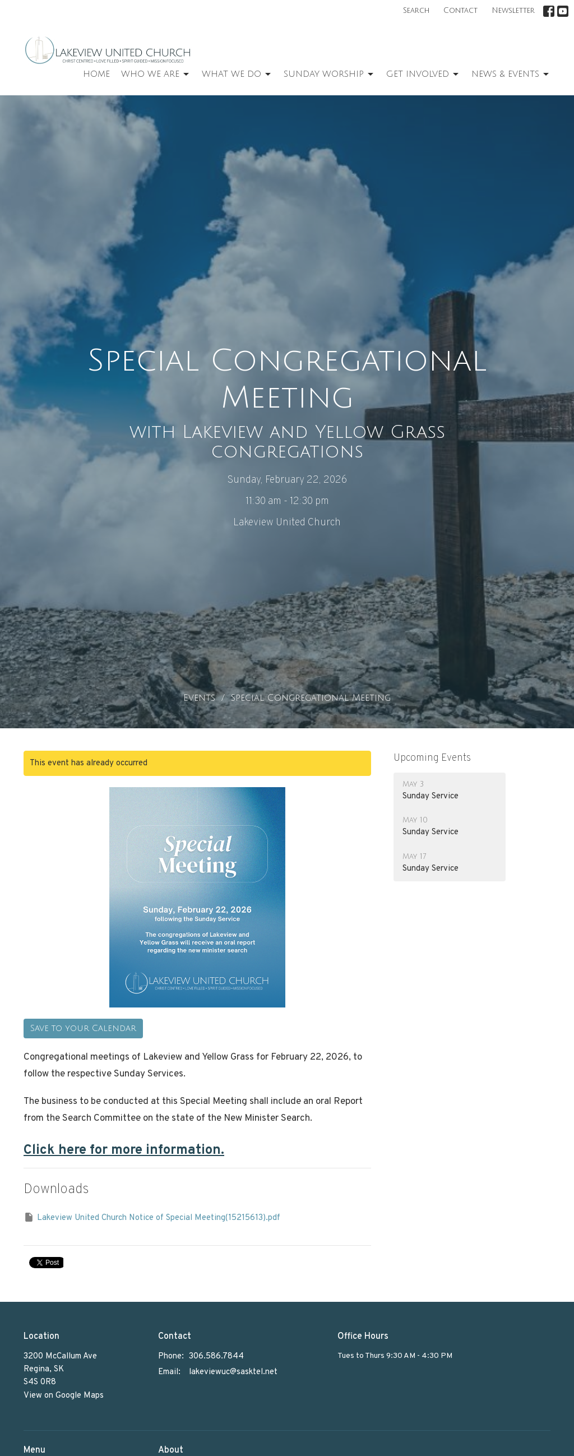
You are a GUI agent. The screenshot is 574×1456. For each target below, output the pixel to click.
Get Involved (423, 74)
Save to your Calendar (83, 1028)
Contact (460, 11)
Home (96, 74)
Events (199, 698)
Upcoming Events (432, 758)
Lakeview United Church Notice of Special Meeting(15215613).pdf (152, 1217)
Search (416, 11)
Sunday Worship (329, 74)
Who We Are (156, 74)
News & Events (510, 74)
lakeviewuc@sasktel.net (233, 1372)
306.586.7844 (216, 1356)
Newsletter (513, 11)
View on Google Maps (64, 1395)
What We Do (237, 74)
